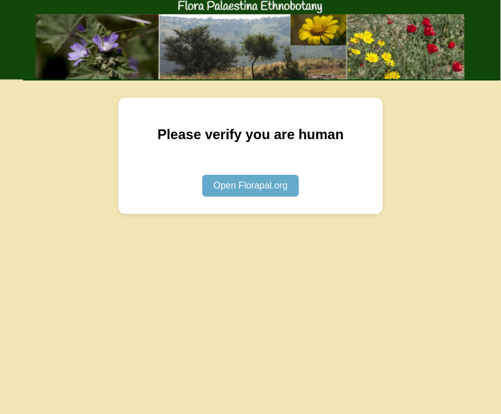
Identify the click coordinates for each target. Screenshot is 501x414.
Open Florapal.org (251, 185)
